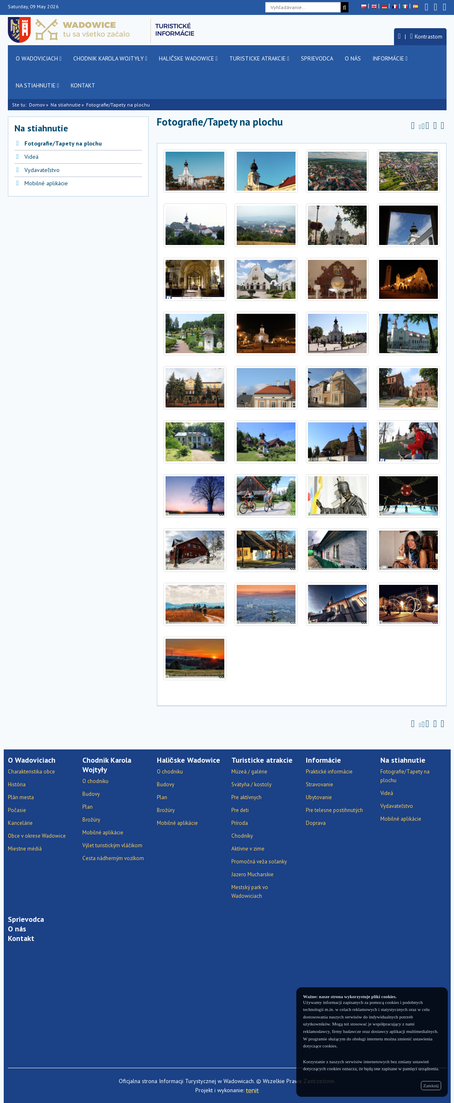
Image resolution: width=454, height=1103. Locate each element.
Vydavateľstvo (42, 170)
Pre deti (240, 810)
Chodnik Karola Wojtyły (110, 58)
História (17, 784)
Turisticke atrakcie (259, 58)
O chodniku (95, 781)
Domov (37, 105)
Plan (87, 806)
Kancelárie (20, 823)
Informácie (390, 58)
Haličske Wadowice (188, 58)
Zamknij (431, 1085)
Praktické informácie (329, 771)
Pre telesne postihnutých (334, 810)
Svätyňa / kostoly (251, 784)
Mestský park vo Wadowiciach (249, 891)
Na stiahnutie (37, 85)
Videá (31, 156)
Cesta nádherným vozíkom (113, 858)
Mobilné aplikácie (46, 183)
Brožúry (91, 819)
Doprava (316, 823)
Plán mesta (21, 797)
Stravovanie (319, 784)
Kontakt (83, 85)
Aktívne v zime (247, 848)
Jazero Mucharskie (252, 874)
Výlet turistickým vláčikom (112, 845)
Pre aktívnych (246, 797)
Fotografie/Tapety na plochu (63, 143)
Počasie (17, 810)
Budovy (91, 794)
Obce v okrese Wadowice (37, 835)
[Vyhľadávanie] (344, 7)
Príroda (239, 823)
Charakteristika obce (31, 771)
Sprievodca (317, 58)
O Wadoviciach (39, 58)
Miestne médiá (25, 848)
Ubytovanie (319, 797)
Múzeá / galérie (249, 771)
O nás (353, 58)
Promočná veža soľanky (259, 861)
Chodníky (242, 835)
